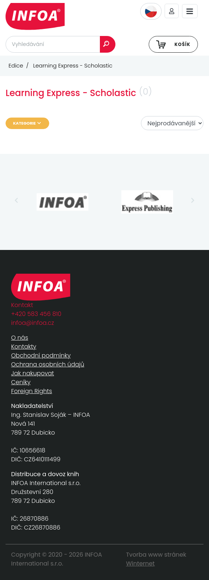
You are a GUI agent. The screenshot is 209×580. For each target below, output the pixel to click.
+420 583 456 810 (36, 314)
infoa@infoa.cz (32, 323)
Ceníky (20, 382)
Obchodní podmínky (41, 355)
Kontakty (23, 346)
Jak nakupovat (32, 373)
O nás (19, 337)
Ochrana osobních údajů (47, 364)
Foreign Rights (31, 391)
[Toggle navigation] (190, 11)
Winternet (140, 563)
